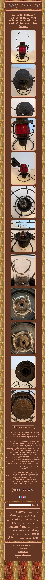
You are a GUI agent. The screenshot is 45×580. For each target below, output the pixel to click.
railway (35, 530)
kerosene (20, 534)
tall (38, 520)
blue (9, 531)
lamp (23, 526)
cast (17, 538)
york (8, 520)
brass (29, 527)
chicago (28, 538)
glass (14, 534)
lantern (13, 526)
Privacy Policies (23, 555)
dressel (27, 534)
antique (30, 519)
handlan (22, 538)
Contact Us (23, 552)
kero (34, 523)
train (14, 530)
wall (24, 523)
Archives (23, 549)
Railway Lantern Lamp (23, 546)
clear (30, 512)
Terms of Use (23, 558)
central (20, 516)
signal (35, 533)
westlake (24, 531)
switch (36, 537)
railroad (21, 511)
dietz (13, 523)
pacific (19, 523)
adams (11, 512)
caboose (35, 527)
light (34, 515)
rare (29, 523)
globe (10, 537)
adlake (12, 515)
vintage (17, 519)
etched (26, 516)
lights (36, 512)
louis (9, 534)
